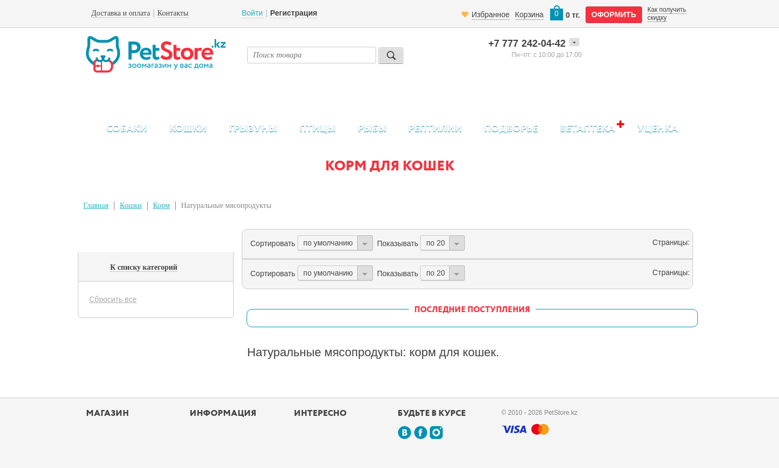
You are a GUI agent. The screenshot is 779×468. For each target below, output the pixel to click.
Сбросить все (112, 299)
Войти (252, 13)
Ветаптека (587, 129)
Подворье (511, 129)
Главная (96, 205)
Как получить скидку (666, 13)
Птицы (317, 129)
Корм (161, 205)
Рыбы (372, 129)
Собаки (126, 129)
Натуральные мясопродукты (226, 205)
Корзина (529, 14)
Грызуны (253, 129)
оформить (614, 14)
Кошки (188, 129)
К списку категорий (143, 267)
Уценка (657, 129)
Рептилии (435, 129)
